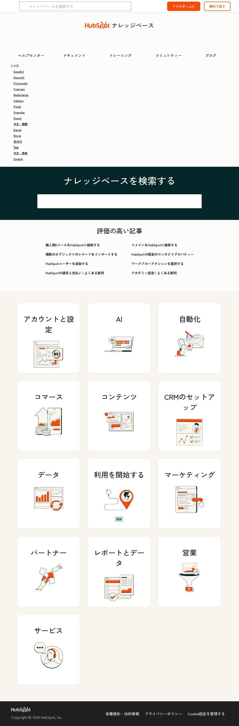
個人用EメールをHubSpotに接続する (73, 245)
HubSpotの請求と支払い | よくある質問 (75, 273)
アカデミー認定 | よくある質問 (154, 273)
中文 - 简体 (21, 153)
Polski (17, 106)
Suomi (17, 118)
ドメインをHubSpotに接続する (154, 245)
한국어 (18, 141)
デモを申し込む (183, 6)
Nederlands (21, 95)
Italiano (19, 101)
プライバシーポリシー (163, 713)
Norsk (17, 136)
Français (19, 89)
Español (19, 71)
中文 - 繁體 (21, 124)
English (18, 159)
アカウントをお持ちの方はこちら (36, 170)
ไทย (16, 147)
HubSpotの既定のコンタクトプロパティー (162, 254)
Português (21, 83)
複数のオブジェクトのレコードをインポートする (81, 254)
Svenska (19, 112)
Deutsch (19, 77)
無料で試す (217, 6)
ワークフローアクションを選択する (157, 263)
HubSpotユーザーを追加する (67, 263)
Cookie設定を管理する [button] (206, 713)
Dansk (17, 130)
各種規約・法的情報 (122, 713)
